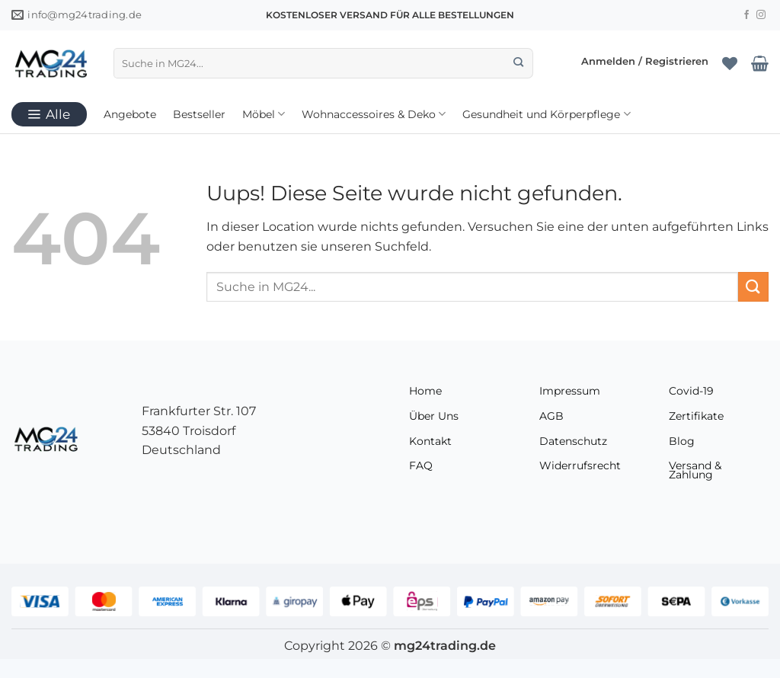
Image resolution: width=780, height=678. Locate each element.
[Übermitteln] (519, 63)
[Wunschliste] (729, 63)
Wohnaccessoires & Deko (374, 114)
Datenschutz (573, 441)
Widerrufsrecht (580, 465)
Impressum (569, 391)
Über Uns (434, 416)
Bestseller (199, 114)
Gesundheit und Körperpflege (546, 114)
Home (425, 391)
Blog (682, 441)
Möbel (263, 114)
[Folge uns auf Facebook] (746, 15)
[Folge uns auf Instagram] (761, 15)
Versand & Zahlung (695, 470)
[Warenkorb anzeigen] (760, 63)
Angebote (130, 114)
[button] (644, 63)
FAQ (421, 465)
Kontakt (430, 441)
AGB (551, 416)
